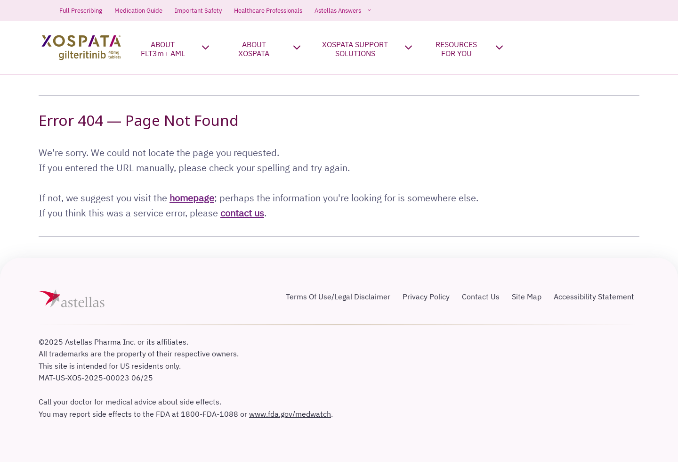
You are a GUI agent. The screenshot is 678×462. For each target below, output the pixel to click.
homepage (192, 197)
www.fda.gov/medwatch (290, 414)
